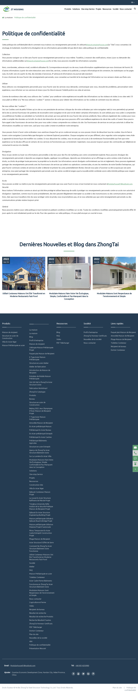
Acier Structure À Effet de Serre (41, 542)
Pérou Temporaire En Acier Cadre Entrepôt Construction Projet (40, 533)
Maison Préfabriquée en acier (13, 345)
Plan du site (33, 634)
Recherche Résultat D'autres (40, 620)
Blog (31, 337)
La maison (9, 17)
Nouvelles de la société (38, 638)
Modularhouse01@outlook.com (37, 3)
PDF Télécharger (35, 627)
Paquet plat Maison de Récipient (41, 354)
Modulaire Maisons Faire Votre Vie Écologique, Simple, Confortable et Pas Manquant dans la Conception (69, 296)
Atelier (31, 567)
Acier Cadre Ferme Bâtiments (40, 581)
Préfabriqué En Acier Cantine (40, 437)
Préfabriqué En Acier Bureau (40, 430)
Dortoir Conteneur (36, 631)
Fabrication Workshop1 (38, 388)
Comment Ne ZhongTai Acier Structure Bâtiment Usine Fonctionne (40, 548)
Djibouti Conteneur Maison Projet (39, 493)
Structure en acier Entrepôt (39, 447)
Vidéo (31, 606)
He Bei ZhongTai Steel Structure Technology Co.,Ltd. (35, 688)
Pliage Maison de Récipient (39, 539)
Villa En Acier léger (9, 342)
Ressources (107, 9)
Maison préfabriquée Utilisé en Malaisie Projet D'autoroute (41, 526)
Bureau (32, 399)
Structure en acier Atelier (39, 363)
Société (115, 9)
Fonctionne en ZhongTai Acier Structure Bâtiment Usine (41, 585)
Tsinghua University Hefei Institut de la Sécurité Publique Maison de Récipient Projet (41, 506)
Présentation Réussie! (37, 648)
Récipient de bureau (37, 609)
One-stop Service (87, 9)
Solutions (76, 9)
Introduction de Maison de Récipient (39, 371)
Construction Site (36, 485)
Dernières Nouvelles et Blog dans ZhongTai (69, 244)
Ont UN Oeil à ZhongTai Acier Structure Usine (40, 383)
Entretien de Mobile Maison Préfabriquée (40, 377)
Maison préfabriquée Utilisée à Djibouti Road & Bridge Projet (41, 520)
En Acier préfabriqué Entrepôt (40, 434)
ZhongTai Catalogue (37, 392)
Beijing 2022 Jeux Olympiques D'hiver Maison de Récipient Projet (41, 410)
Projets (98, 9)
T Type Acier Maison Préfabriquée (37, 418)
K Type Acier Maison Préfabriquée (37, 358)
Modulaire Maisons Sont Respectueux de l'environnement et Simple (114, 294)
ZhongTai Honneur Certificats (41, 624)
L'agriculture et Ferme (37, 602)
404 (30, 641)
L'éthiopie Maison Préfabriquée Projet (41, 349)
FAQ (31, 570)
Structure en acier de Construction (10, 337)
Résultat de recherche (37, 613)
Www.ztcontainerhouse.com (97, 45)
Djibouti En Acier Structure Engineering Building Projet (39, 514)
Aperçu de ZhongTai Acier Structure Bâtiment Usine (39, 451)
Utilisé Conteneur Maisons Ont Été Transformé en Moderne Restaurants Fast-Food (23, 294)
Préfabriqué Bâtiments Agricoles (38, 442)
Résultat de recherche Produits (41, 617)
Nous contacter (126, 9)
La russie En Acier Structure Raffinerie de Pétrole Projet (40, 499)
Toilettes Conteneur (37, 577)
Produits (67, 9)
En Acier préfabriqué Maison (40, 426)
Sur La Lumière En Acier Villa (40, 456)
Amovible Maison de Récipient (41, 423)
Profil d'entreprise (36, 340)
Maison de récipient (9, 332)
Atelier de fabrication (37, 367)
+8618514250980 (11, 3)
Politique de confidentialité (24, 17)
